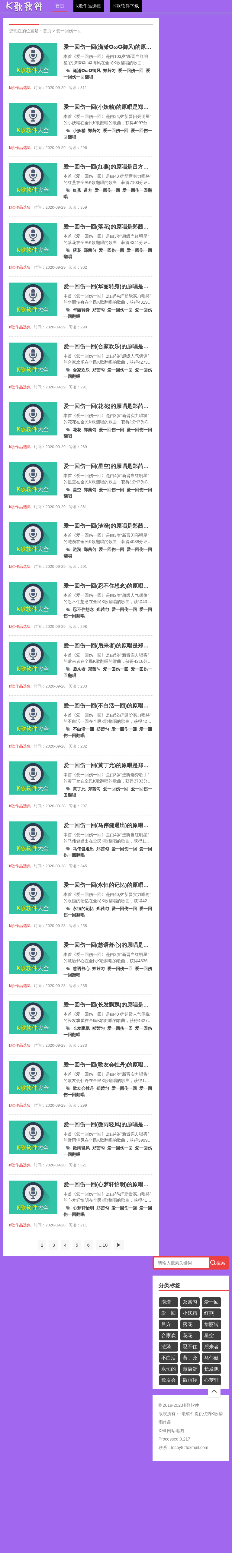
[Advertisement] (116, 1509)
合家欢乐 (81, 370)
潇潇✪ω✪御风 (87, 70)
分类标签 (169, 1286)
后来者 (79, 669)
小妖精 (79, 130)
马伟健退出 (83, 848)
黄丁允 (79, 788)
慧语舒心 (81, 968)
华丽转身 (81, 310)
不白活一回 (83, 729)
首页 (59, 5)
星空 (77, 489)
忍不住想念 (83, 609)
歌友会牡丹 (83, 1088)
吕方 (88, 190)
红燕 (77, 190)
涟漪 (77, 549)
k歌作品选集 (89, 5)
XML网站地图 (171, 1430)
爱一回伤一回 (69, 30)
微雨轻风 (81, 1148)
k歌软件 (187, 1413)
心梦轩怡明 (83, 1208)
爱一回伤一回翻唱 (168, 1314)
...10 (103, 1245)
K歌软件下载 (126, 5)
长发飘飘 (81, 1028)
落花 (77, 250)
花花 (77, 429)
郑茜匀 (109, 70)
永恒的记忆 (83, 908)
